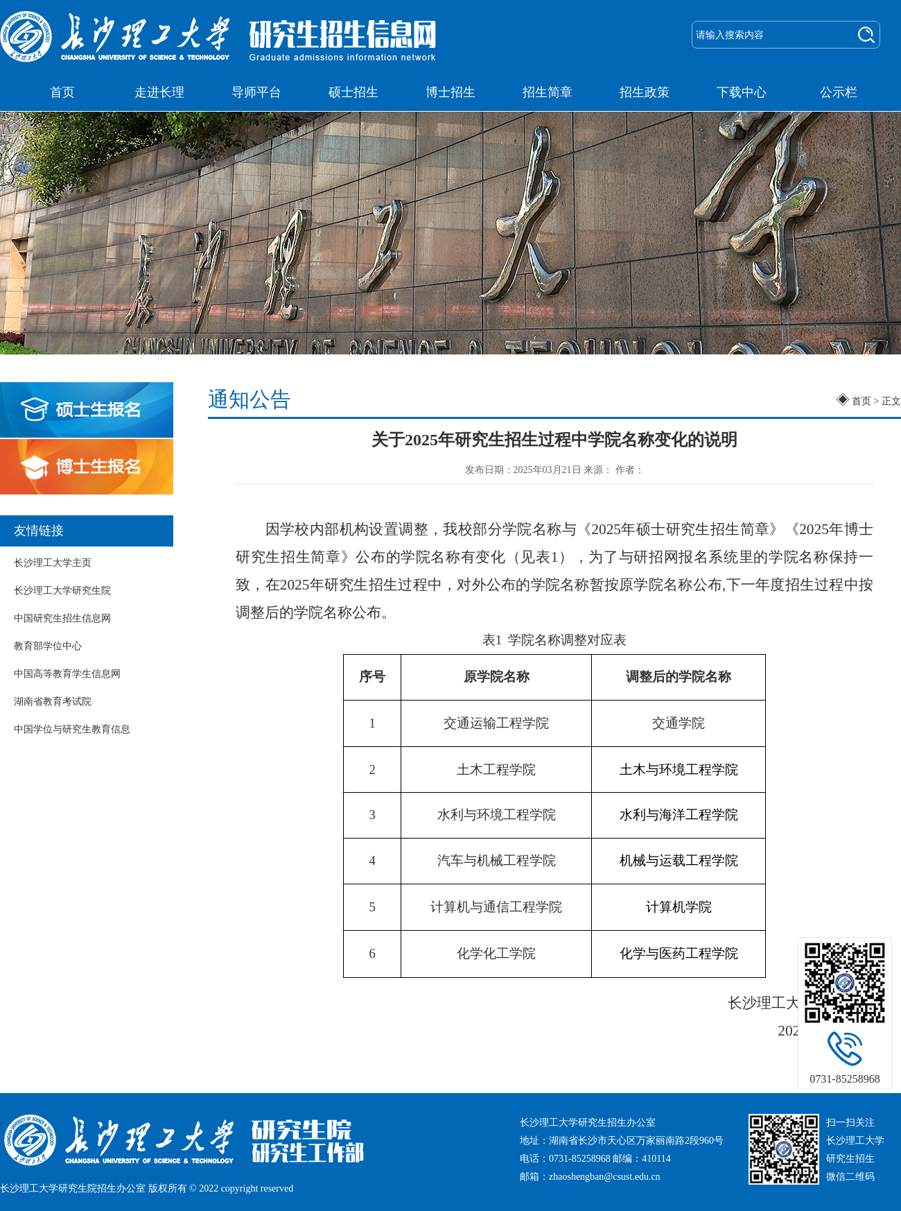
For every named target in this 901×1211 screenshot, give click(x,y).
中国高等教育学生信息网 (67, 674)
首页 (62, 92)
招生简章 (547, 92)
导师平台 (256, 92)
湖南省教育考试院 (52, 701)
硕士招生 (353, 92)
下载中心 (742, 92)
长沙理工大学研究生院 (62, 590)
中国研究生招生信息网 (62, 618)
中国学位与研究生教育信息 (72, 729)
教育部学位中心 (48, 646)
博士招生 (450, 92)
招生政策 (645, 92)
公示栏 (838, 92)
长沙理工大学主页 (52, 563)
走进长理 (159, 92)
